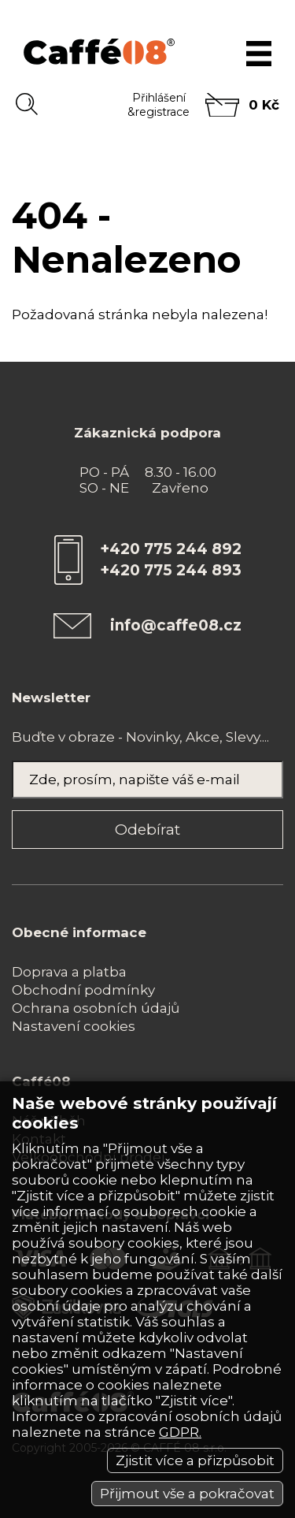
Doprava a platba (69, 972)
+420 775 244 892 (171, 549)
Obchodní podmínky (83, 990)
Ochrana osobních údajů (95, 1008)
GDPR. (180, 1432)
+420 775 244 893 (171, 570)
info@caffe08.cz (176, 625)
